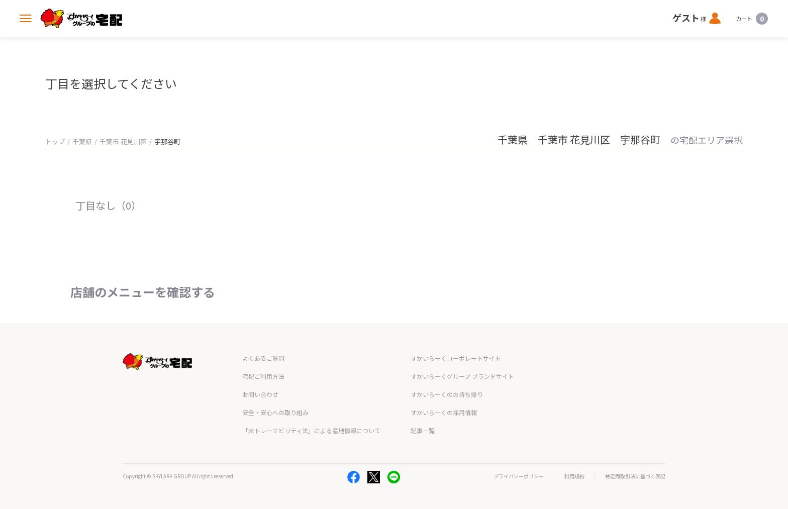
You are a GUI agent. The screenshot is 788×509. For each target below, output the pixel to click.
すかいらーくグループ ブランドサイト (462, 376)
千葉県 (82, 141)
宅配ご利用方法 (263, 376)
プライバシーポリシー (519, 476)
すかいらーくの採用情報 (444, 412)
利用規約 (574, 476)
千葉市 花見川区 (123, 141)
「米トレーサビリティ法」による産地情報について (311, 430)
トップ (55, 141)
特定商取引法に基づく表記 (635, 476)
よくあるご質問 (263, 358)
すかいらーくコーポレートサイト (456, 358)
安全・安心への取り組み (275, 412)
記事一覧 (423, 430)
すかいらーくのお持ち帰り (447, 394)
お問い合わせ (260, 394)
